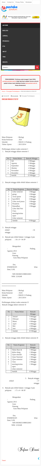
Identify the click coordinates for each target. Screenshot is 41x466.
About (3, 2)
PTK (4, 46)
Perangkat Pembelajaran (28, 96)
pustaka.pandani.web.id (9, 81)
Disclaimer (28, 2)
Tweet (4, 460)
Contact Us (10, 2)
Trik (4, 57)
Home (5, 25)
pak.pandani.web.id (31, 83)
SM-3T (4, 51)
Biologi (5, 30)
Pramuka (6, 41)
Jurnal (5, 36)
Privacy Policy (20, 2)
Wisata (5, 62)
